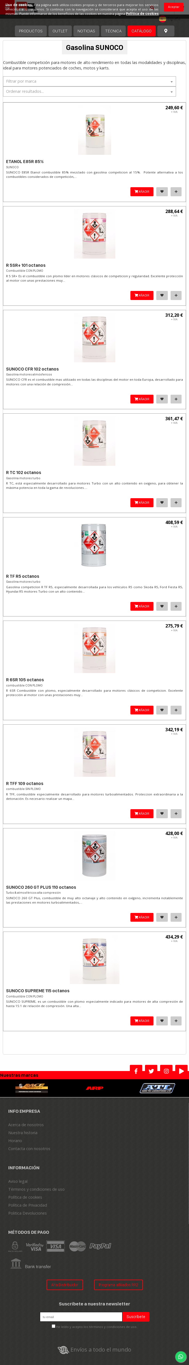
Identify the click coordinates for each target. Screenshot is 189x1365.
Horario (15, 1140)
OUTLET (60, 30)
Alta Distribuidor (64, 1284)
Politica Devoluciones (27, 1213)
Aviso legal (18, 1181)
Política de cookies (25, 1197)
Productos (31, 30)
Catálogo (142, 30)
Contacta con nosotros (29, 1148)
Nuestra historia (22, 1132)
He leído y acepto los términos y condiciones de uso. (96, 1327)
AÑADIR (142, 192)
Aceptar (173, 7)
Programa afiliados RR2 (118, 1284)
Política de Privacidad (27, 1205)
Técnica (113, 30)
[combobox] (89, 81)
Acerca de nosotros (26, 1124)
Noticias (86, 30)
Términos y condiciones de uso (36, 1189)
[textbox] (89, 81)
